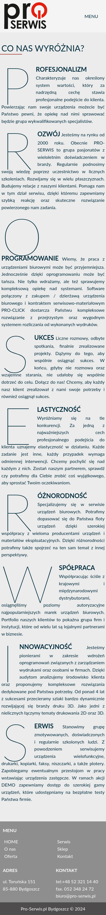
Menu (91, 16)
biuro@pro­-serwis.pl (76, 895)
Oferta (10, 856)
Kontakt (65, 856)
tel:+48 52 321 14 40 (77, 881)
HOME (11, 841)
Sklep (62, 848)
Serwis (63, 841)
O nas (10, 848)
